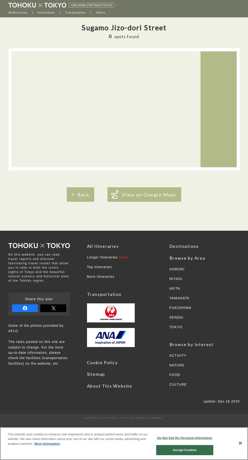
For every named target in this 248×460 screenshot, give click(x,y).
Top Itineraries (99, 267)
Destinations (46, 12)
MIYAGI (175, 279)
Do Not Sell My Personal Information (184, 438)
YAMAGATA (179, 298)
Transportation (75, 12)
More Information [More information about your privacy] (47, 444)
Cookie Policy (102, 362)
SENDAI (176, 317)
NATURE (177, 365)
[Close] (240, 443)
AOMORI (177, 269)
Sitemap (96, 374)
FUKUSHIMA (180, 308)
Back (80, 194)
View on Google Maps (143, 194)
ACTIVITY (178, 355)
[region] (124, 443)
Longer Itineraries (107, 257)
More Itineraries (100, 277)
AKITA (174, 288)
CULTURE (178, 384)
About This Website (109, 386)
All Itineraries (17, 12)
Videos (100, 12)
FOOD (174, 375)
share (25, 308)
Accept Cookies (185, 450)
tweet (53, 308)
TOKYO (175, 327)
